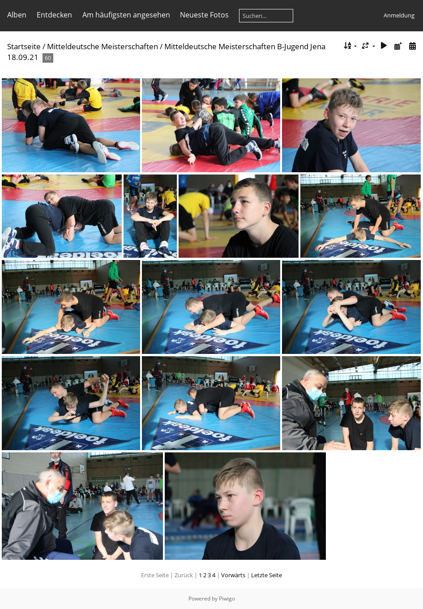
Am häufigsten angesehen (126, 15)
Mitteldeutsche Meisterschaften (102, 46)
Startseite (24, 46)
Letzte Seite (266, 575)
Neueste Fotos (204, 15)
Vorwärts (233, 575)
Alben (16, 15)
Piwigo (227, 598)
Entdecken (54, 15)
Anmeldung (399, 15)
